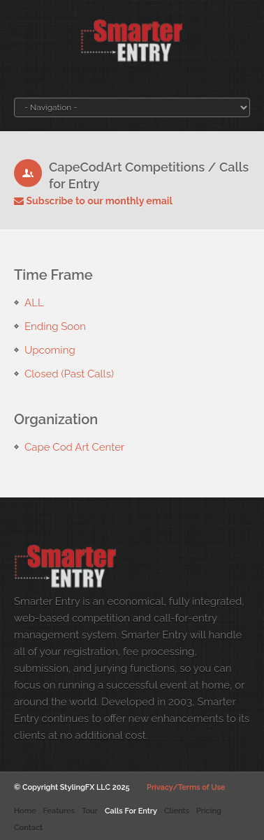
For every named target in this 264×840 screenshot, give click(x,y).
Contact (28, 827)
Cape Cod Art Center (74, 447)
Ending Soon (55, 326)
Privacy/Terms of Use (186, 787)
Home (25, 811)
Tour (90, 811)
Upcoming (49, 350)
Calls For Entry (131, 811)
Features (58, 811)
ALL (34, 303)
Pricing (208, 811)
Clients (176, 811)
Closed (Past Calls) (69, 374)
